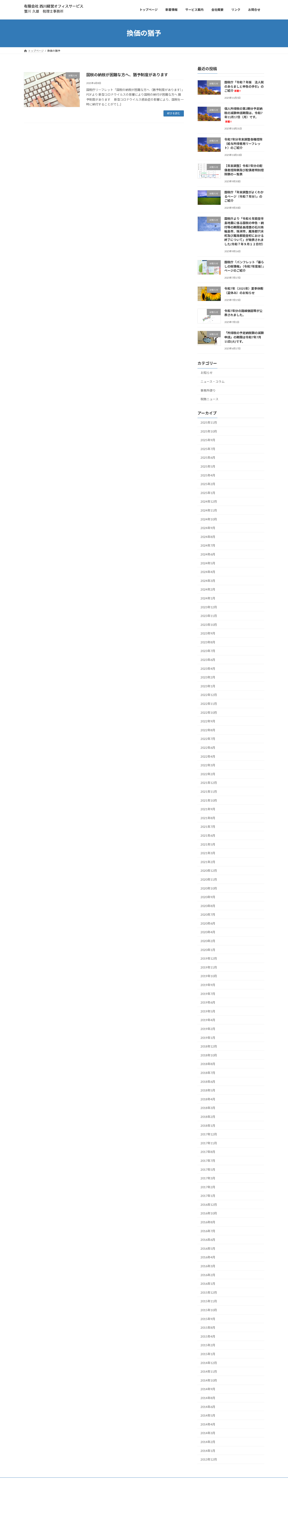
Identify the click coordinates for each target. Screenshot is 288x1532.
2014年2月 (208, 1442)
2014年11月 (209, 1371)
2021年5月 (208, 844)
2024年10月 (209, 519)
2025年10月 (209, 431)
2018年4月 (208, 1099)
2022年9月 (208, 721)
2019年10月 (209, 976)
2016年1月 (208, 1283)
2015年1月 (208, 1354)
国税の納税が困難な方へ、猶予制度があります (127, 74)
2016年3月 (208, 1266)
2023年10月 (209, 624)
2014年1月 (208, 1450)
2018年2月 (208, 1117)
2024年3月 (208, 580)
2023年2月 (208, 677)
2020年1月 (208, 949)
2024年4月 (208, 572)
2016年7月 (208, 1231)
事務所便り (208, 390)
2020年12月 (209, 870)
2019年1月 (208, 1037)
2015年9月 (208, 1319)
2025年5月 (208, 466)
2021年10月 (209, 800)
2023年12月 (209, 607)
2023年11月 (209, 616)
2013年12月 (209, 1459)
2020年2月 (208, 941)
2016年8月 (208, 1222)
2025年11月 (209, 422)
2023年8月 (208, 642)
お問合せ (73, 1490)
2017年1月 (208, 1196)
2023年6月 (208, 660)
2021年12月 (209, 783)
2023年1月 (208, 686)
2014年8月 (208, 1398)
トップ (30, 1490)
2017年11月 (209, 1143)
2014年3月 (208, 1433)
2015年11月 (209, 1301)
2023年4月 (208, 668)
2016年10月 (209, 1213)
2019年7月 (208, 993)
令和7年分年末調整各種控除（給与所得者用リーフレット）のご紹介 (243, 143)
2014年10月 (209, 1380)
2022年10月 (209, 712)
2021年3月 (208, 853)
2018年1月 (208, 1125)
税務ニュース (209, 399)
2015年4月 (208, 1336)
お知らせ (207, 373)
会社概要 (60, 1490)
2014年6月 (208, 1406)
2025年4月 (208, 475)
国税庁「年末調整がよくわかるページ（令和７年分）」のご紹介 (244, 196)
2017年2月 (208, 1187)
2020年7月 (208, 914)
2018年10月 (209, 1055)
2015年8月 (208, 1327)
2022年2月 (208, 774)
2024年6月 (208, 554)
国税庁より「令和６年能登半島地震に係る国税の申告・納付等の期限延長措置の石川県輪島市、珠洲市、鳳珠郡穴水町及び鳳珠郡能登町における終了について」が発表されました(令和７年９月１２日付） (244, 231)
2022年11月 (209, 703)
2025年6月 (208, 457)
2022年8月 (208, 730)
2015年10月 (209, 1310)
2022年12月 (209, 695)
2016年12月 (209, 1204)
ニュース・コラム (213, 381)
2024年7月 (208, 545)
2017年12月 (209, 1134)
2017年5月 (208, 1169)
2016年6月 (208, 1239)
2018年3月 (208, 1108)
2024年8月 (208, 536)
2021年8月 (208, 818)
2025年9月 (208, 440)
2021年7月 (208, 826)
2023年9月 (208, 633)
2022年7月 (208, 739)
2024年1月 (208, 598)
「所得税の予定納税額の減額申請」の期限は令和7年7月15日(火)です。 (244, 337)
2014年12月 (209, 1362)
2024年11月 (209, 510)
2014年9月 (208, 1389)
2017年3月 (208, 1178)
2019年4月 (208, 1020)
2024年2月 (208, 589)
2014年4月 (208, 1424)
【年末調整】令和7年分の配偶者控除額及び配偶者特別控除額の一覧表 (244, 170)
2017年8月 (208, 1152)
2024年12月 (209, 501)
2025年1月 (208, 492)
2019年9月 (208, 985)
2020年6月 (208, 923)
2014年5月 (208, 1415)
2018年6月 (208, 1081)
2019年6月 (208, 1002)
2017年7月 (208, 1160)
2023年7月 (208, 651)
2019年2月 (208, 1029)
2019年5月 (208, 1011)
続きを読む (173, 113)
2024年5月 (208, 563)
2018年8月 (208, 1064)
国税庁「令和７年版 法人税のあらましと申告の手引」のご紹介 (244, 86)
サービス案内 (44, 1490)
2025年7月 (208, 448)
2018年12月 (209, 1046)
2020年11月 (209, 879)
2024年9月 (208, 528)
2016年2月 (208, 1275)
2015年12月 (209, 1292)
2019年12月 (209, 958)
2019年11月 (209, 967)
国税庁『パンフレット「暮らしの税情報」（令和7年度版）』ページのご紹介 (244, 266)
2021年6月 (208, 835)
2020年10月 (209, 888)
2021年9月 (208, 809)
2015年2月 (208, 1345)
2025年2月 (208, 484)
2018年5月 (208, 1090)
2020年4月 (208, 932)
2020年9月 (208, 897)
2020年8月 (208, 905)
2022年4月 (208, 756)
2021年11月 (209, 791)
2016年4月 (208, 1257)
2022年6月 (208, 747)
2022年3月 (208, 765)
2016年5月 (208, 1248)
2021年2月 (208, 862)
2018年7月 (208, 1073)
